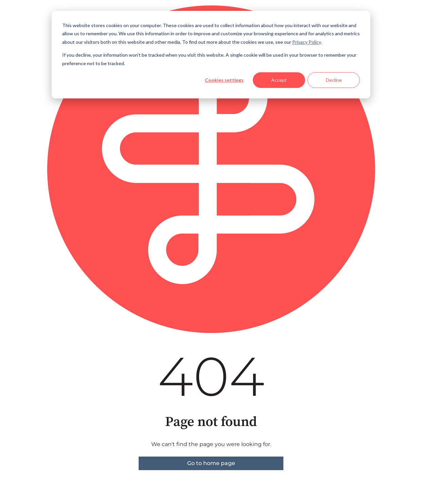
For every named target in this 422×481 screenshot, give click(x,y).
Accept (279, 80)
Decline (334, 80)
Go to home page (211, 463)
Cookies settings (224, 80)
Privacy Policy (306, 42)
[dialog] (211, 54)
